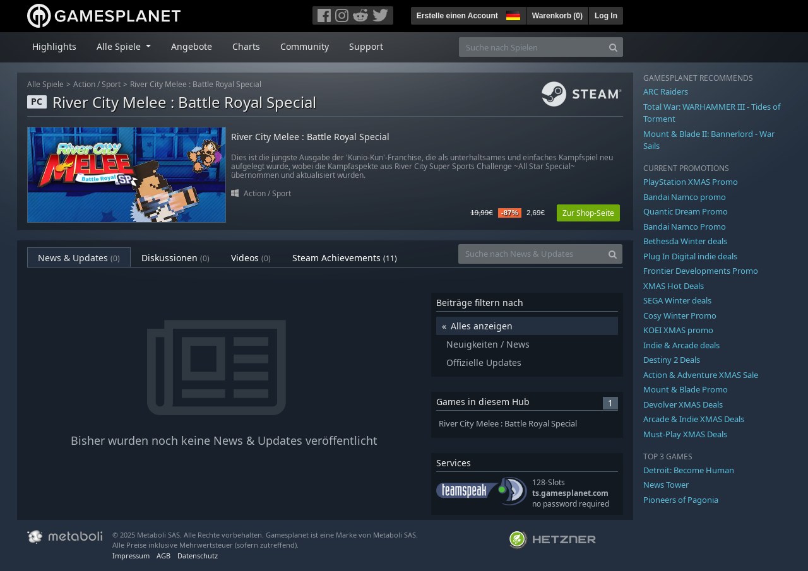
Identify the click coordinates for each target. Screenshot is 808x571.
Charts (246, 46)
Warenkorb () (557, 15)
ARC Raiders (665, 91)
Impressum (131, 555)
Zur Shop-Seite (588, 213)
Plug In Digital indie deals (690, 256)
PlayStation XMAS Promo (690, 181)
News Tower (666, 484)
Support (366, 46)
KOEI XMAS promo (678, 330)
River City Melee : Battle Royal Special (195, 84)
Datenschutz (197, 555)
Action (84, 84)
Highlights (54, 46)
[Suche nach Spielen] (531, 47)
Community (304, 46)
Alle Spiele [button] (120, 46)
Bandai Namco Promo (684, 226)
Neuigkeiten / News (488, 344)
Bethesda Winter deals (685, 241)
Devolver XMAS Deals (683, 404)
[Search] (613, 47)
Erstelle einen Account (457, 15)
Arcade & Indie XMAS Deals (693, 419)
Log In (606, 15)
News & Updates (79, 258)
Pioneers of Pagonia (680, 499)
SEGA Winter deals (677, 300)
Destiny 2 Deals (671, 359)
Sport (111, 84)
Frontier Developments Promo (700, 270)
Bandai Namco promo (684, 197)
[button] (512, 14)
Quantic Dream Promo (685, 211)
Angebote (191, 46)
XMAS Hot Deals (673, 285)
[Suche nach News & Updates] (530, 254)
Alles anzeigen (482, 326)
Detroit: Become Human (688, 470)
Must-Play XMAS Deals (685, 434)
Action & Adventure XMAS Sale (700, 374)
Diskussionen (175, 258)
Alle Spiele (45, 84)
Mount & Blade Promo (685, 389)
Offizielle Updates (483, 362)
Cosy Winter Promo (679, 315)
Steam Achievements (344, 258)
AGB (163, 555)
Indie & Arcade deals (681, 345)
